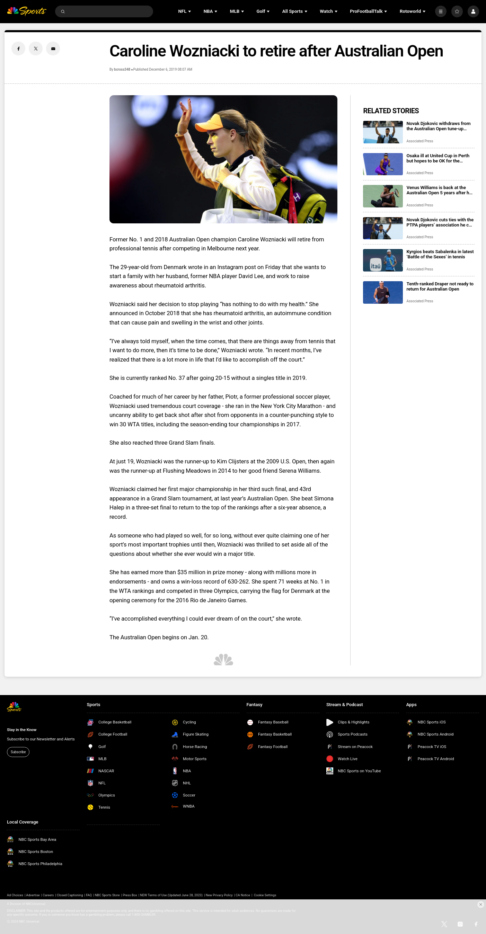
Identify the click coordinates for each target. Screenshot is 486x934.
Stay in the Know (21, 729)
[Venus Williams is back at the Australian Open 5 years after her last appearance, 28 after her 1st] (383, 196)
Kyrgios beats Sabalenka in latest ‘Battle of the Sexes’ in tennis (440, 254)
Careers (48, 895)
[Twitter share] (36, 48)
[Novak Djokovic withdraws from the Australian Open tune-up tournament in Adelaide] (383, 132)
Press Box (130, 895)
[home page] (26, 11)
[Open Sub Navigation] (190, 11)
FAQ (89, 895)
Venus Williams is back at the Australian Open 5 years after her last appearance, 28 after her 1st (440, 190)
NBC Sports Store (107, 895)
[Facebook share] (18, 48)
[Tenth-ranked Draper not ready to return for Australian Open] (383, 292)
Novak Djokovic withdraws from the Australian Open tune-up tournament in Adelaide (439, 126)
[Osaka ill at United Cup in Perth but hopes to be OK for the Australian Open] (383, 164)
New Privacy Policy (219, 895)
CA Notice (243, 895)
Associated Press (420, 141)
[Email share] (53, 48)
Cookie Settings (265, 895)
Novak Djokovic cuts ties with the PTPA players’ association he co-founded (440, 222)
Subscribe (18, 752)
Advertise (33, 895)
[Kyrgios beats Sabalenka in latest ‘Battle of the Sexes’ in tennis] (383, 260)
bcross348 (122, 69)
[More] (441, 11)
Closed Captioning (70, 895)
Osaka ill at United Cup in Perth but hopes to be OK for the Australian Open (438, 158)
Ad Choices (15, 895)
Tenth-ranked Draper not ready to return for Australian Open (440, 286)
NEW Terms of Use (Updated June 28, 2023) (171, 895)
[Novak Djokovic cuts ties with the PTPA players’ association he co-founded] (383, 228)
